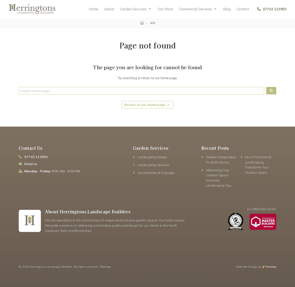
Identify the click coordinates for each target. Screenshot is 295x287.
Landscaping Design (152, 157)
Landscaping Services (153, 165)
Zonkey (269, 266)
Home (93, 9)
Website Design (246, 266)
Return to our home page (147, 105)
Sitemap (105, 266)
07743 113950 (271, 9)
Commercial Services (195, 9)
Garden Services (133, 9)
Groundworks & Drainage (156, 173)
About (109, 9)
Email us (30, 164)
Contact (243, 9)
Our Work (165, 9)
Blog (227, 9)
